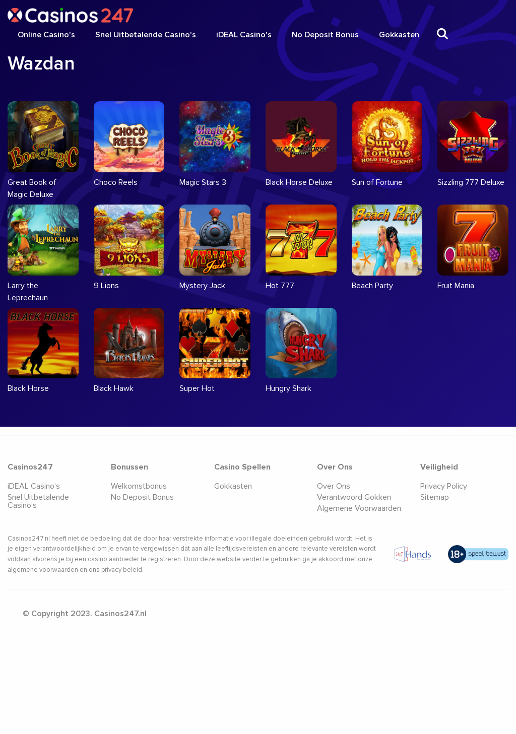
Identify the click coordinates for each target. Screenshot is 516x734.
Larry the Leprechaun (28, 292)
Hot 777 (280, 286)
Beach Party (372, 286)
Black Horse (28, 388)
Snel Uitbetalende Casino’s (38, 501)
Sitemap (434, 497)
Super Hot (197, 388)
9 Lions (106, 286)
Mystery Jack (202, 286)
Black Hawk (114, 388)
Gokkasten (399, 35)
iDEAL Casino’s (34, 486)
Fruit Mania (455, 286)
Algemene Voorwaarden (359, 508)
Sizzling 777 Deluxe (470, 182)
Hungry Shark (288, 388)
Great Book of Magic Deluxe (32, 188)
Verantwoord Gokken (354, 497)
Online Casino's (46, 35)
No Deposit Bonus (325, 35)
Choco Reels (116, 182)
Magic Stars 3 (202, 182)
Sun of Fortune (377, 182)
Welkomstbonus (139, 486)
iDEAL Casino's (244, 35)
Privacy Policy (443, 486)
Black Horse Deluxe (299, 182)
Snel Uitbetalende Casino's (145, 35)
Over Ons (333, 486)
